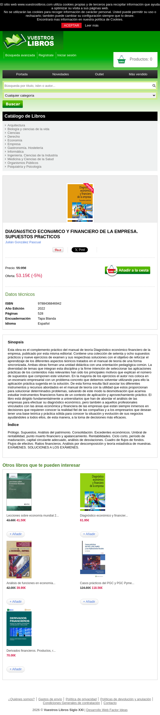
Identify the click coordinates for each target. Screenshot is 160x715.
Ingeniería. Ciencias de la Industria (33, 155)
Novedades (60, 74)
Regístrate (46, 55)
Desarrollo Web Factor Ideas (106, 710)
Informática (16, 151)
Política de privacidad (81, 699)
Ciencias (14, 133)
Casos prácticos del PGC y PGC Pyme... (107, 583)
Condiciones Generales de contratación (71, 703)
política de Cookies (108, 19)
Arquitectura (16, 125)
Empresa (14, 144)
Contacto (110, 703)
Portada (22, 74)
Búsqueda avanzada (20, 55)
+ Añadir (16, 534)
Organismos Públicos (23, 163)
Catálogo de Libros (25, 116)
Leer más (91, 25)
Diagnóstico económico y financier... (104, 515)
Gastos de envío (50, 699)
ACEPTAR (71, 25)
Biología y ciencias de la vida (28, 129)
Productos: (141, 59)
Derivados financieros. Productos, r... (31, 650)
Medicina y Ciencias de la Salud (31, 159)
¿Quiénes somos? (21, 699)
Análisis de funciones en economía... (31, 583)
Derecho (14, 136)
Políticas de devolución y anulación (125, 699)
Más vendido (138, 74)
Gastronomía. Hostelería (25, 148)
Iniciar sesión (66, 55)
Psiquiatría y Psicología (24, 166)
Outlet (99, 74)
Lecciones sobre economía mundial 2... (33, 515)
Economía (15, 140)
